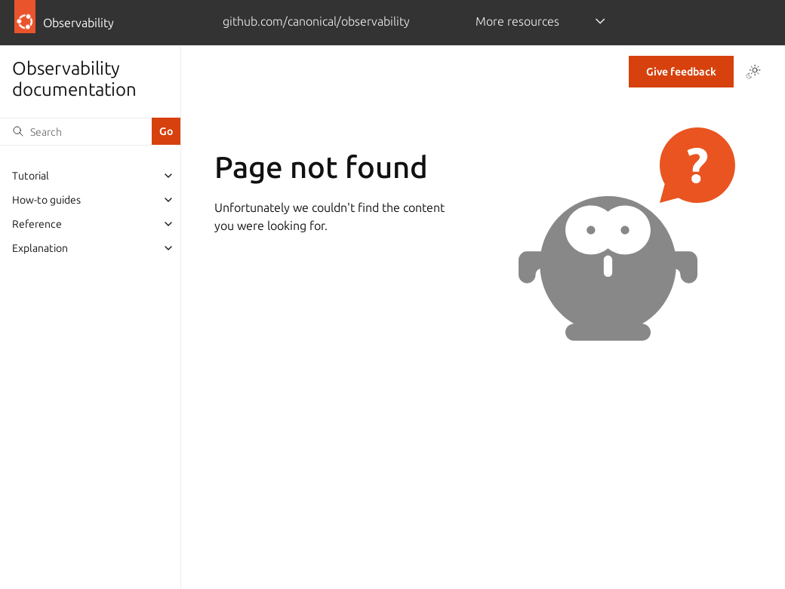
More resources (517, 21)
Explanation (40, 248)
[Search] (76, 131)
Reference (37, 224)
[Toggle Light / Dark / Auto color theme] (753, 71)
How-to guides (46, 200)
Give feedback (681, 72)
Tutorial (30, 176)
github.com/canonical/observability (316, 21)
